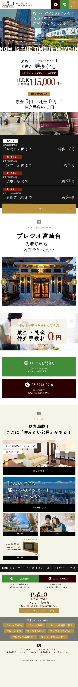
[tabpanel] (39, 30)
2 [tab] (35, 303)
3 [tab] (38, 303)
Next (74, 282)
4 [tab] (41, 303)
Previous (4, 282)
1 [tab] (32, 303)
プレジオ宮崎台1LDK (24, 4)
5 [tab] (44, 303)
